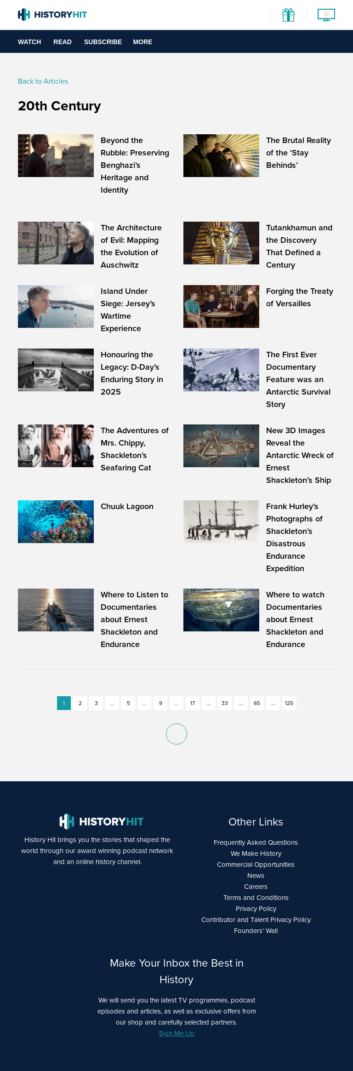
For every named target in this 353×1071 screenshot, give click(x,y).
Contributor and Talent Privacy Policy (256, 920)
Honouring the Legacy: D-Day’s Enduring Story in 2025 (132, 373)
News (255, 876)
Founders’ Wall (256, 931)
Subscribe (103, 42)
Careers (256, 887)
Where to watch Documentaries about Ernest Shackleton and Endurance (295, 619)
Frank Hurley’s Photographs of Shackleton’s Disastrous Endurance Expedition (294, 537)
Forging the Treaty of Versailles (299, 297)
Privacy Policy (256, 909)
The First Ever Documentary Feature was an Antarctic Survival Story (298, 379)
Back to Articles (43, 81)
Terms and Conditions (256, 898)
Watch (29, 42)
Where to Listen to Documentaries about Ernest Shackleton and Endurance (134, 619)
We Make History (256, 853)
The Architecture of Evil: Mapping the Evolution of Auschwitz (131, 246)
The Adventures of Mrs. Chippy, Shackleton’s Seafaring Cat (135, 449)
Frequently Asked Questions (256, 842)
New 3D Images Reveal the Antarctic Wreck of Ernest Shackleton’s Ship (300, 455)
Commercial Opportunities (256, 864)
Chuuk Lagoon (127, 506)
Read (62, 42)
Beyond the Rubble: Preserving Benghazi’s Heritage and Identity (135, 165)
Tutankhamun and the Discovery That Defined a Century (299, 246)
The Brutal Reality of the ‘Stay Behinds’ (298, 152)
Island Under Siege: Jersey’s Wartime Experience (128, 309)
